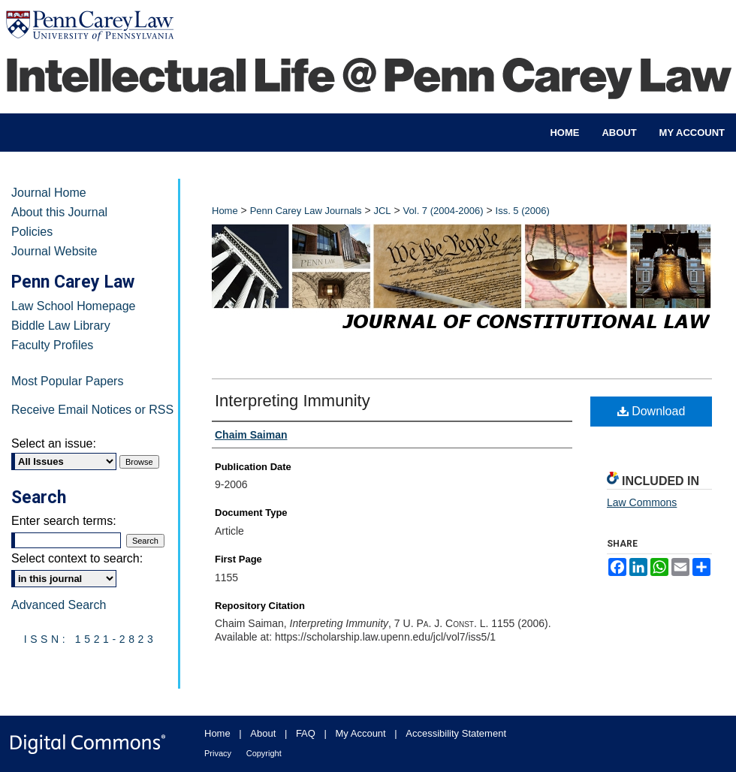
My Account (361, 733)
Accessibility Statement (456, 733)
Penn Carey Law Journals (306, 210)
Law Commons (642, 502)
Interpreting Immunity (292, 400)
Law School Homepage (73, 306)
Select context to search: (77, 558)
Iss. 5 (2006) (523, 210)
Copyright (264, 753)
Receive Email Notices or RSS (92, 409)
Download (651, 411)
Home (225, 210)
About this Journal (59, 212)
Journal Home (48, 192)
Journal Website (54, 251)
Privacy (217, 753)
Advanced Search (58, 605)
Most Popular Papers (67, 381)
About (263, 733)
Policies (32, 231)
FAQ (305, 733)
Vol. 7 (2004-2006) (443, 210)
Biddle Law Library (60, 325)
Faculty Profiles (52, 345)
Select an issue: (53, 443)
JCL (382, 210)
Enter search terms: (63, 520)
